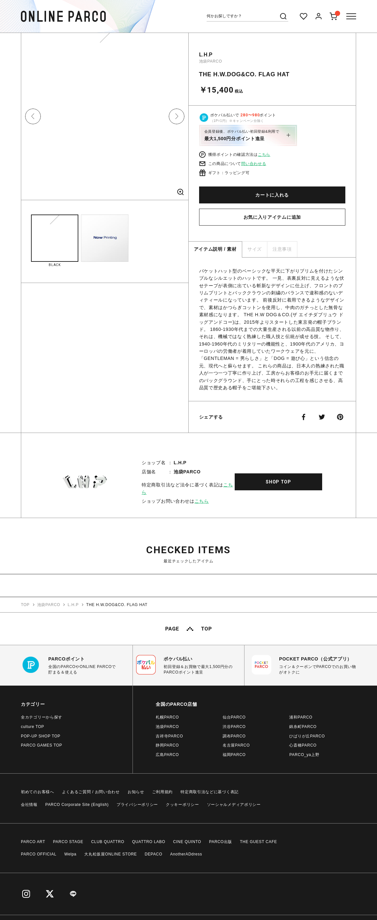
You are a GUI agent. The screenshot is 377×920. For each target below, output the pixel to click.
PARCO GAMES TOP (41, 745)
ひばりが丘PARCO (307, 736)
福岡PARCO (234, 754)
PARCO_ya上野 (304, 754)
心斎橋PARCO (302, 745)
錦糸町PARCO (302, 726)
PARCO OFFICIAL (38, 854)
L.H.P (206, 55)
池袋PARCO (210, 61)
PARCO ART (33, 841)
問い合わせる (253, 164)
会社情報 (29, 804)
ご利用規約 (162, 792)
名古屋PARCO (236, 745)
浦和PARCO (300, 717)
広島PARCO (167, 754)
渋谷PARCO (234, 726)
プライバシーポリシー (137, 804)
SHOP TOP (278, 481)
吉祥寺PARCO (169, 736)
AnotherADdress (186, 854)
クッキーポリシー (182, 804)
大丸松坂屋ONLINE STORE (110, 854)
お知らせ (136, 792)
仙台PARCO (234, 717)
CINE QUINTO (187, 841)
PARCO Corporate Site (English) (77, 804)
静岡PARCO (167, 745)
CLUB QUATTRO (107, 841)
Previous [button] (33, 116)
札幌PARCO (167, 717)
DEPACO (153, 854)
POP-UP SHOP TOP (40, 736)
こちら (264, 154)
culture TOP (32, 726)
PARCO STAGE (68, 841)
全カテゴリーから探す (41, 717)
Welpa (70, 854)
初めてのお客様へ (37, 792)
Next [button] (176, 116)
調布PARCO (234, 736)
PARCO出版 (220, 841)
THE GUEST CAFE (258, 841)
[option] (104, 119)
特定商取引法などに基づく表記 (210, 792)
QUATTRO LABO (148, 841)
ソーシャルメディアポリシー (234, 804)
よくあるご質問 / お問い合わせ (91, 792)
